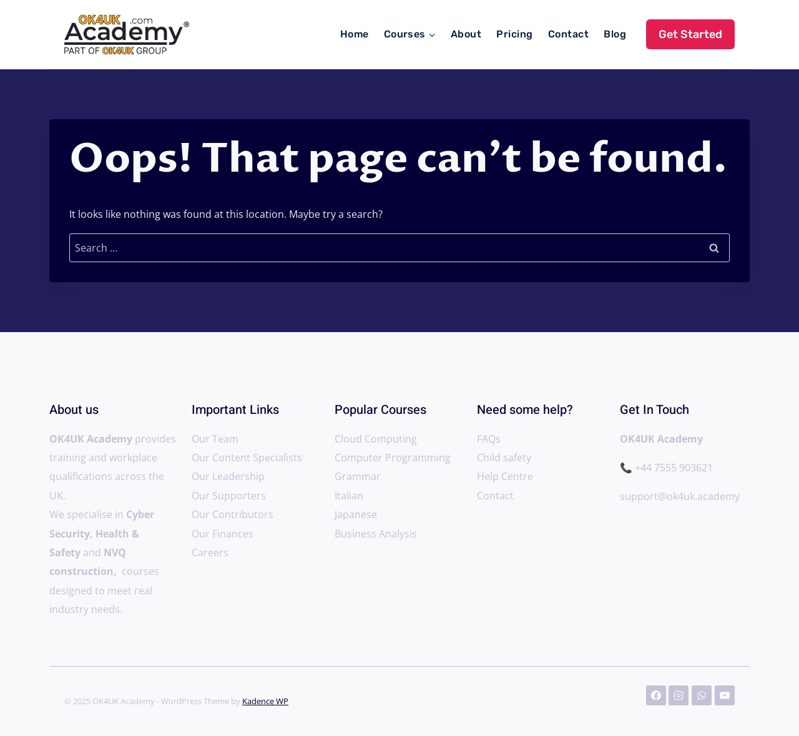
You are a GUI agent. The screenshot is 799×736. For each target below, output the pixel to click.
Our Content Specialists (247, 457)
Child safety (504, 457)
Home (354, 34)
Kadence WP (265, 701)
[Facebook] (656, 695)
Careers (210, 552)
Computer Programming (393, 457)
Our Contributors (232, 514)
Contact (568, 34)
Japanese (356, 514)
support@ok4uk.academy (681, 496)
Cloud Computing (376, 439)
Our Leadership (228, 476)
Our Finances (222, 534)
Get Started (690, 34)
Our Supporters (229, 496)
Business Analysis (376, 534)
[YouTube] (725, 695)
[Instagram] (679, 695)
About (466, 34)
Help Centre (505, 476)
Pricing (514, 34)
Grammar (358, 476)
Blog (615, 34)
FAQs (489, 439)
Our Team (215, 439)
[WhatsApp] (702, 695)
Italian (349, 496)
